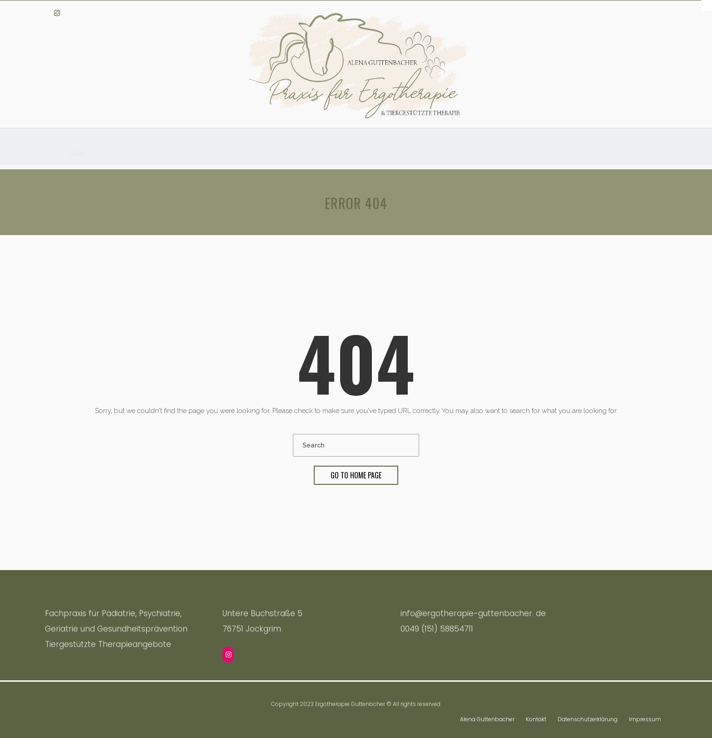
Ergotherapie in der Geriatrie (420, 153)
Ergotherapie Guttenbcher (350, 704)
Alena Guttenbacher (487, 717)
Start (77, 148)
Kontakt (536, 717)
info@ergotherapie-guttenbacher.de (611, 12)
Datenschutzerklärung (588, 717)
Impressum (645, 717)
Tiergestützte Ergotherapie (155, 150)
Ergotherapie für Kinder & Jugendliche (287, 151)
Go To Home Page (356, 475)
